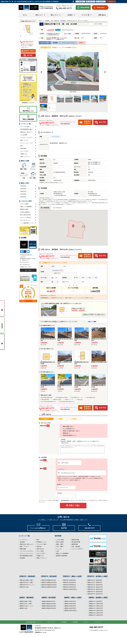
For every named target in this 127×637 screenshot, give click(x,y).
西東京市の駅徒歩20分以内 (48, 588)
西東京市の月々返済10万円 (95, 586)
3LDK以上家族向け (25, 212)
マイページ (98, 623)
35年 (76, 277)
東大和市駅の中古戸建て (62, 397)
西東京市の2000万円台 (69, 584)
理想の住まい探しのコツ (26, 132)
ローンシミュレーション (68, 42)
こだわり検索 (60, 541)
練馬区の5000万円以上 (71, 612)
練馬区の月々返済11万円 (96, 607)
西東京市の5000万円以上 (70, 591)
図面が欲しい (62, 433)
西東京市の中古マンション (27, 586)
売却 (21, 145)
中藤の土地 (79, 399)
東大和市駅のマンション (77, 397)
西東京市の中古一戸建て (26, 584)
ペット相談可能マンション (27, 223)
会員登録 (75, 623)
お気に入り (90, 1)
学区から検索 (60, 543)
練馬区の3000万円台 (70, 607)
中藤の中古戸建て (57, 399)
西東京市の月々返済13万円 (95, 593)
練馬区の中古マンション (26, 607)
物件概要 (55, 42)
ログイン (86, 623)
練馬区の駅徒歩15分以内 (49, 607)
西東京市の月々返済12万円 (95, 591)
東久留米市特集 (76, 543)
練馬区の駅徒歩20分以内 (49, 610)
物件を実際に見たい (64, 426)
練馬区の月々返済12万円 (96, 610)
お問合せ (81, 42)
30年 (82, 277)
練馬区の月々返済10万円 (96, 605)
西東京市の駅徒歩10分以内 (48, 584)
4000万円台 (23, 194)
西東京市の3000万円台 (69, 586)
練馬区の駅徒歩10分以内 (49, 605)
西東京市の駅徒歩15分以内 (48, 586)
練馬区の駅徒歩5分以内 (48, 603)
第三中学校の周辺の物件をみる (66, 401)
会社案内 (22, 543)
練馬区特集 (75, 546)
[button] (73, 226)
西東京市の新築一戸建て (26, 581)
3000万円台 (23, 191)
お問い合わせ (102, 15)
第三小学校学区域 (45, 207)
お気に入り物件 (92, 321)
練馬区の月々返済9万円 (95, 603)
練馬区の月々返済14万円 (96, 614)
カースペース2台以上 (25, 217)
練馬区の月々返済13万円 (96, 612)
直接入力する (57, 273)
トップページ (23, 541)
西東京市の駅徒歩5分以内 (48, 581)
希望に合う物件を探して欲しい (67, 431)
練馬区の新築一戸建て (26, 603)
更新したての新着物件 (26, 206)
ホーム (25, 15)
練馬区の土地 (23, 610)
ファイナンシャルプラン (26, 137)
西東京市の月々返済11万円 (95, 588)
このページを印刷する (29, 61)
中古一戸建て (32, 178)
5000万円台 (23, 196)
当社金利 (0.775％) (57, 270)
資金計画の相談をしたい (65, 435)
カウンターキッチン (25, 220)
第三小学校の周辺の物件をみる (48, 401)
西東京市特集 (75, 541)
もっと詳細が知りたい (65, 428)
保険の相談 (23, 148)
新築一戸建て (23, 169)
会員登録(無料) (44, 297)
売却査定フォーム (41, 543)
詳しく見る (28, 270)
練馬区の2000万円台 (70, 605)
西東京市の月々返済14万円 (95, 595)
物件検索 (79, 1)
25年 (89, 277)
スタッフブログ (24, 151)
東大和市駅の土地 (91, 397)
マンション (33, 169)
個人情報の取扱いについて (34, 623)
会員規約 (64, 623)
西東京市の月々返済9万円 (95, 584)
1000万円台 (23, 186)
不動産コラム (23, 154)
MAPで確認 (67, 34)
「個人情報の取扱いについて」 (67, 502)
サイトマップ (51, 623)
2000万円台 (23, 188)
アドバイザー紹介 (24, 126)
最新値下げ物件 (24, 209)
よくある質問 (23, 134)
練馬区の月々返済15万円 (96, 616)
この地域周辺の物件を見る (52, 34)
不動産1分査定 (100, 7)
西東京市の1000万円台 (69, 581)
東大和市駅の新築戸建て (47, 397)
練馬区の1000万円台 (70, 603)
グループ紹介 (40, 552)
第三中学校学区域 (57, 207)
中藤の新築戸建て (45, 399)
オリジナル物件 (24, 204)
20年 (95, 277)
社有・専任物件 (76, 548)
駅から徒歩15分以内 (25, 214)
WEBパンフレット (25, 156)
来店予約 (39, 548)
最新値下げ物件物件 (61, 557)
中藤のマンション (69, 399)
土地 (23, 178)
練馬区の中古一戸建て (26, 605)
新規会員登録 (85, 7)
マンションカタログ (77, 550)
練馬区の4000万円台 (70, 610)
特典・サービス (24, 140)
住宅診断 (22, 559)
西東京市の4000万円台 (69, 588)
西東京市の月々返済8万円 (95, 581)
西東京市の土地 (24, 588)
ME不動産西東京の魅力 (26, 129)
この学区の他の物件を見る (59, 195)
